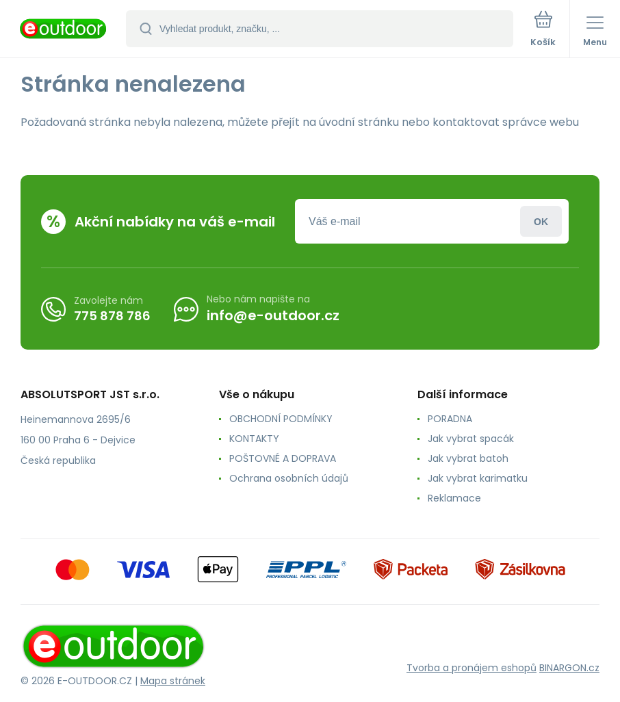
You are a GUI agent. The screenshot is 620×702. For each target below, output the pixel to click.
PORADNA (450, 419)
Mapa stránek (172, 681)
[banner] (63, 29)
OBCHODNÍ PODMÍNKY (281, 419)
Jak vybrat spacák (471, 438)
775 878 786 (112, 315)
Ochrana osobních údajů (288, 478)
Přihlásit (541, 221)
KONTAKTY (254, 438)
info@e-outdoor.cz (273, 315)
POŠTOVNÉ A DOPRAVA (282, 458)
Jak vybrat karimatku (478, 478)
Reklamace (454, 498)
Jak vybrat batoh (468, 458)
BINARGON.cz (569, 668)
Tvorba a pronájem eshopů (471, 668)
